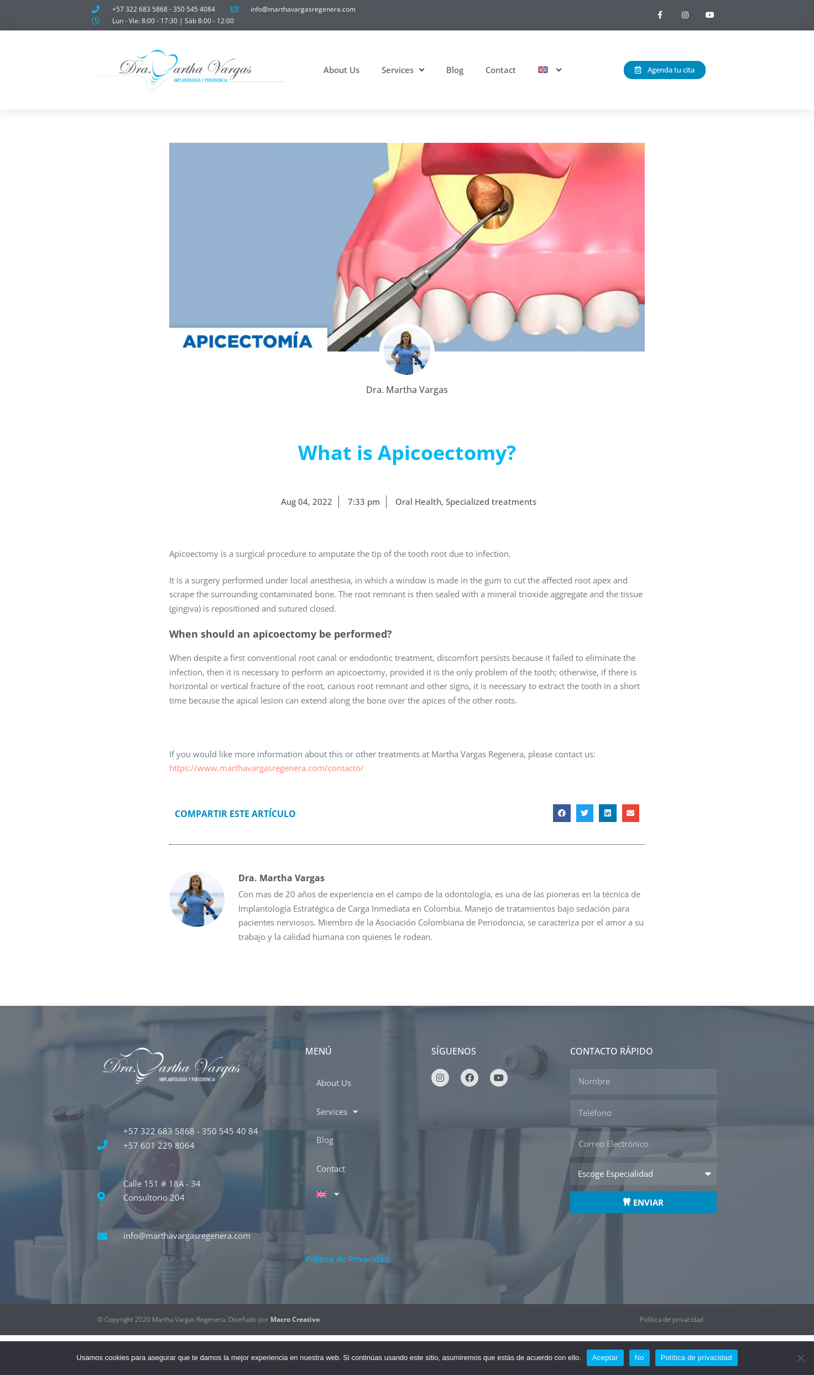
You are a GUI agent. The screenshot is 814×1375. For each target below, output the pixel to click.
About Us (341, 69)
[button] (562, 813)
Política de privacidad (696, 1357)
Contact (501, 69)
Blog (454, 69)
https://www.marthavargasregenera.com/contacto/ (266, 767)
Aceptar (605, 1357)
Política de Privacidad (347, 1258)
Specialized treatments (491, 501)
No (639, 1357)
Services (403, 70)
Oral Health (418, 501)
